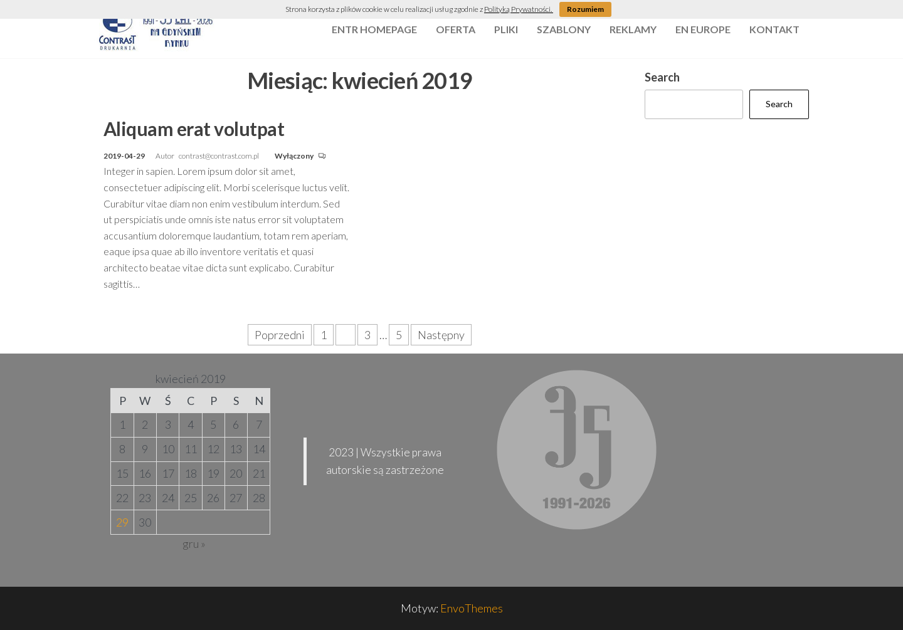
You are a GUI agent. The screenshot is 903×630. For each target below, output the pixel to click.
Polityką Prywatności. (518, 9)
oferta (455, 29)
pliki (506, 29)
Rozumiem (585, 9)
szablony (564, 29)
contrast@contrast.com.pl (219, 155)
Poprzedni (280, 335)
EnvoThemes (471, 608)
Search (662, 77)
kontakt (774, 29)
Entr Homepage (374, 29)
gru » (194, 543)
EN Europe (703, 29)
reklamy (633, 29)
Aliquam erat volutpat (193, 128)
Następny (441, 335)
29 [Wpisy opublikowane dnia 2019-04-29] (122, 522)
